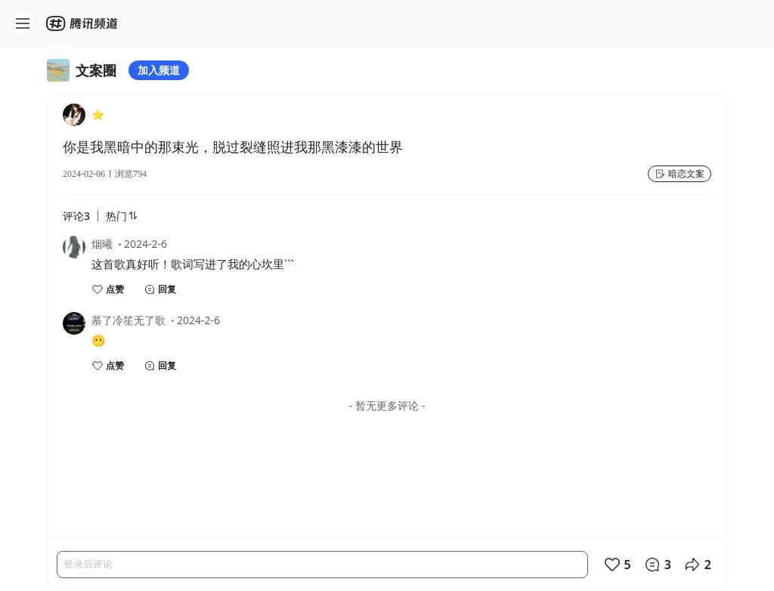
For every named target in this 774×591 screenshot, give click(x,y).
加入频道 (159, 70)
